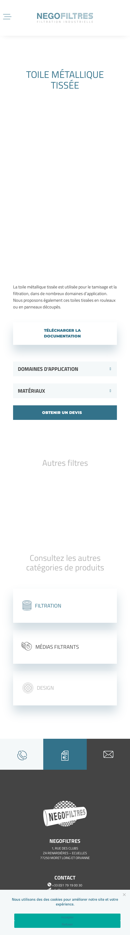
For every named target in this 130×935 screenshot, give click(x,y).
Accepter (67, 917)
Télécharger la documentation (62, 333)
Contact (65, 878)
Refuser (67, 924)
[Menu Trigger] (7, 16)
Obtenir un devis (62, 412)
